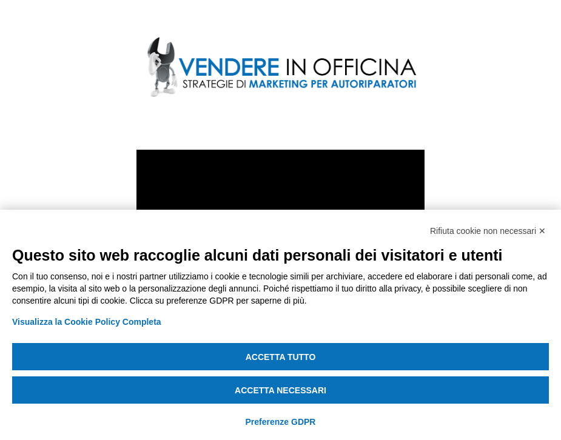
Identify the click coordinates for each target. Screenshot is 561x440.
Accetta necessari (280, 390)
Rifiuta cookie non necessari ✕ (488, 231)
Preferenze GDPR (281, 422)
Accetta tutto (281, 357)
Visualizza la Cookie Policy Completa (86, 322)
